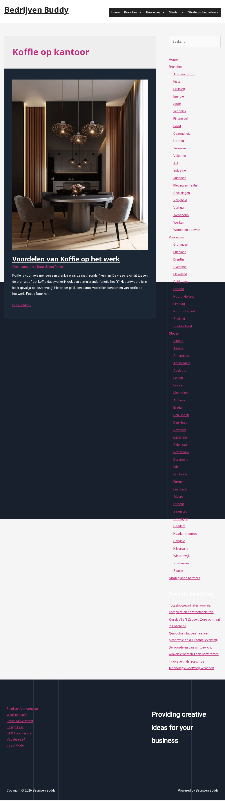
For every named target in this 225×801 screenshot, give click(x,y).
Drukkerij (179, 90)
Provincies (155, 12)
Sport (177, 104)
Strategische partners (203, 12)
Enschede (180, 490)
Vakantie (179, 156)
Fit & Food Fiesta (19, 734)
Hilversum (180, 549)
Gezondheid (182, 134)
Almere (178, 349)
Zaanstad (180, 512)
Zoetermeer (182, 564)
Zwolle (178, 571)
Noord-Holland (183, 297)
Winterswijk (181, 557)
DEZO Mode (15, 746)
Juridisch (179, 179)
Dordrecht (180, 460)
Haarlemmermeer (186, 534)
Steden (176, 12)
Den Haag (180, 423)
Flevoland (180, 275)
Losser (178, 386)
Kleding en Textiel (185, 186)
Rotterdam (181, 453)
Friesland (179, 253)
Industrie (179, 171)
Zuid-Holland (182, 327)
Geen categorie (23, 267)
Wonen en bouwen (186, 230)
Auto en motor (184, 75)
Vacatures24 (16, 740)
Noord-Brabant (184, 312)
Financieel (180, 119)
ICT (175, 164)
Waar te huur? (17, 716)
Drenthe (179, 260)
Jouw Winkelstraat (20, 722)
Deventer (179, 431)
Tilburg (178, 497)
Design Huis (15, 728)
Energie (178, 97)
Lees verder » (22, 305)
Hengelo (179, 542)
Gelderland (181, 282)
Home (115, 12)
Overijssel (180, 268)
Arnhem (179, 401)
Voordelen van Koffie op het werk (66, 258)
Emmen (178, 482)
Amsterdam (182, 364)
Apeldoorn (180, 371)
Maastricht (181, 393)
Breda (177, 408)
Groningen (180, 245)
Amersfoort (182, 357)
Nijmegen (180, 438)
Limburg (179, 304)
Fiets (176, 82)
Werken (178, 223)
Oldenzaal (180, 446)
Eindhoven (180, 475)
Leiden (178, 379)
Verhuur (179, 208)
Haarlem (179, 527)
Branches (133, 12)
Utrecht (178, 290)
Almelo (178, 342)
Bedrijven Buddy (36, 10)
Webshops (181, 215)
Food (177, 127)
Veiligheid (180, 201)
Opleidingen (181, 193)
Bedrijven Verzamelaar (23, 710)
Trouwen (179, 149)
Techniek (179, 112)
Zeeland (179, 319)
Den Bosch (181, 416)
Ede (176, 468)
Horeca (178, 141)
